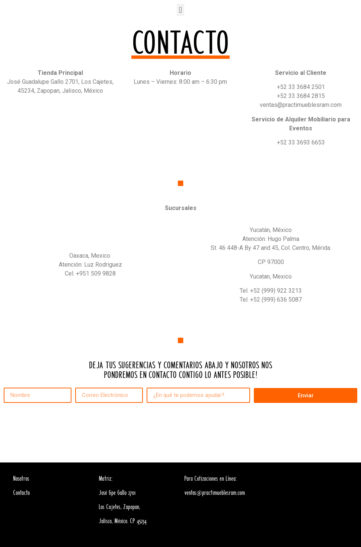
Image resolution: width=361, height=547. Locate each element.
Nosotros (21, 479)
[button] (180, 10)
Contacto (21, 493)
